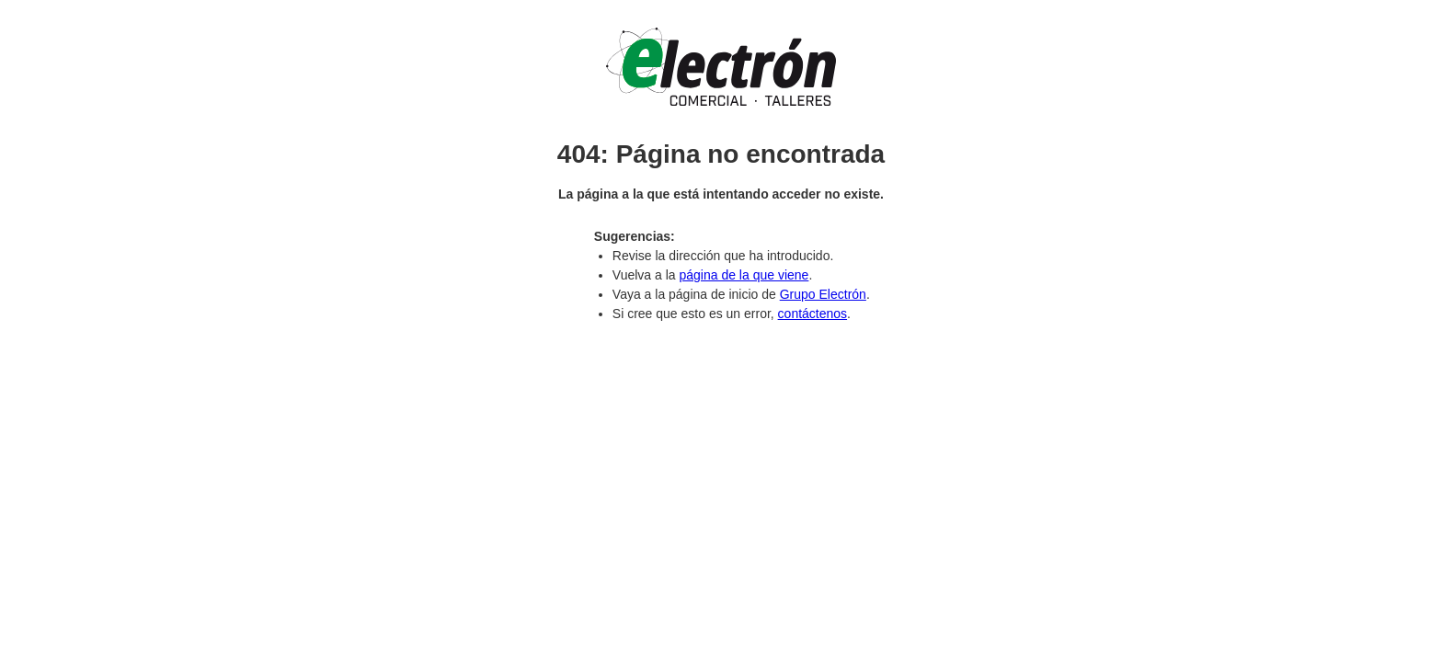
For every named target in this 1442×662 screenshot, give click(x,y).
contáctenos (813, 313)
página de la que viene (743, 275)
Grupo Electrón (823, 294)
